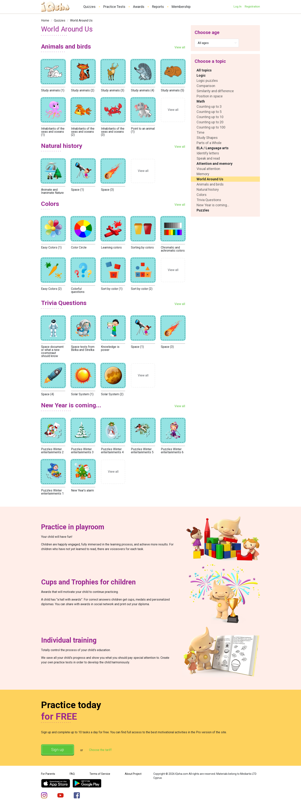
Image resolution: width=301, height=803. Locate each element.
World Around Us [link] (81, 20)
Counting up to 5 (209, 112)
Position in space (210, 96)
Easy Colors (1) (51, 247)
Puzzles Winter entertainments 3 (82, 450)
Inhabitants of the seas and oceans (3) (112, 132)
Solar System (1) (82, 394)
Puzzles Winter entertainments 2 (52, 450)
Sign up (57, 749)
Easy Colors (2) (51, 289)
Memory (203, 174)
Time (200, 132)
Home (45, 20)
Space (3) (107, 189)
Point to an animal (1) (143, 130)
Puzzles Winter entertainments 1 (52, 492)
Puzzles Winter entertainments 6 (172, 450)
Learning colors (111, 247)
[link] (45, 20)
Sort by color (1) (111, 289)
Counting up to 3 (209, 106)
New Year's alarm (82, 490)
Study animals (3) (112, 90)
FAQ (72, 773)
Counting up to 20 (210, 122)
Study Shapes (207, 138)
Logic (201, 75)
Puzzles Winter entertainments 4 (112, 450)
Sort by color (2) (141, 289)
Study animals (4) (142, 90)
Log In (237, 6)
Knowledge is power (110, 348)
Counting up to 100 (211, 127)
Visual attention (208, 169)
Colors (202, 195)
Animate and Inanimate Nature (52, 191)
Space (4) (47, 394)
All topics (204, 70)
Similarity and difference (215, 91)
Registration (252, 6)
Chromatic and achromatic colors (173, 249)
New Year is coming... (213, 205)
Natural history (208, 189)
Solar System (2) (112, 394)
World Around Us (210, 179)
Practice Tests (114, 7)
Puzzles (203, 210)
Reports (158, 7)
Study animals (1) (52, 90)
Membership (181, 7)
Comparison (206, 86)
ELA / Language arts (212, 148)
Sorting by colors (142, 247)
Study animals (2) (82, 90)
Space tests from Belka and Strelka (82, 348)
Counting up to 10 (210, 117)
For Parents (48, 773)
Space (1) (77, 189)
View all (179, 47)
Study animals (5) (172, 90)
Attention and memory (214, 164)
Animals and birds (210, 184)
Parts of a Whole (209, 143)
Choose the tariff (100, 750)
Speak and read (208, 158)
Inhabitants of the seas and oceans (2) (82, 132)
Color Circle (79, 247)
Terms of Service (99, 773)
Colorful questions (77, 290)
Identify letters (208, 153)
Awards (138, 7)
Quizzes (89, 7)
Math (201, 101)
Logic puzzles (207, 81)
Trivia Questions (209, 200)
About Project (133, 773)
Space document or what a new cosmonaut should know (52, 351)
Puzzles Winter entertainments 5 (142, 450)
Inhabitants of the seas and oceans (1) (52, 132)
